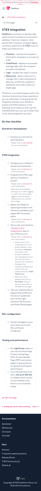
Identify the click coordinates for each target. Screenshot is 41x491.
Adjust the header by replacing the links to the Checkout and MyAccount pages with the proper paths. (21, 210)
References (7, 428)
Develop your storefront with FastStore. (21, 138)
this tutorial (27, 143)
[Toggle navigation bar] (3, 8)
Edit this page (9, 398)
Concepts (6, 432)
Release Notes (8, 457)
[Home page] (3, 17)
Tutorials (6, 435)
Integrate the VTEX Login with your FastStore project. (21, 178)
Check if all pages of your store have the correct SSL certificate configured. (21, 326)
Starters (5, 450)
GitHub (6, 465)
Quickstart (6, 424)
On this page (9, 22)
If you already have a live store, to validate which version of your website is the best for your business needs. (21, 379)
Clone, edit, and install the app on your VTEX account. (21, 229)
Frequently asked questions (14, 453)
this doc (26, 169)
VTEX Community (10, 461)
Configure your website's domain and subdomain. (21, 164)
